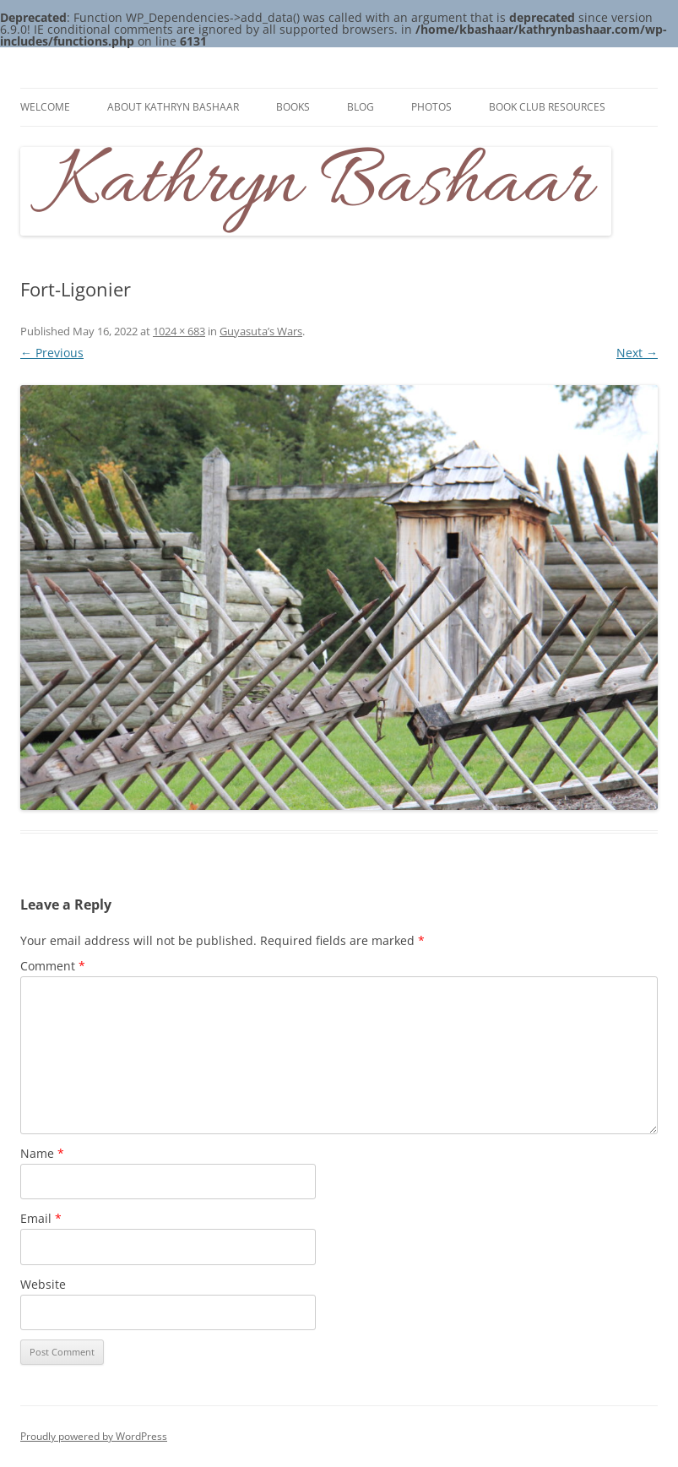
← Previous (52, 353)
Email (41, 1218)
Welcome (45, 107)
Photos (431, 107)
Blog (360, 107)
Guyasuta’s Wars (261, 331)
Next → (637, 353)
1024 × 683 (179, 331)
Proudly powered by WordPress (93, 1436)
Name (42, 1153)
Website (43, 1284)
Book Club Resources (547, 107)
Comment (52, 966)
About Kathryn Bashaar (173, 107)
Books (293, 107)
